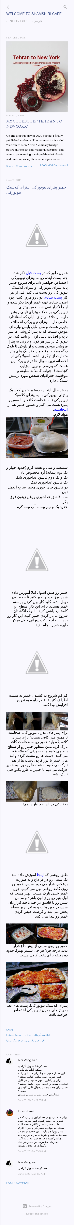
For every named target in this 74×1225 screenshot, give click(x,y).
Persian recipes (23, 1035)
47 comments (24, 165)
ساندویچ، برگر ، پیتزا (16, 1040)
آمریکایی (37, 1035)
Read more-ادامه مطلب (54, 165)
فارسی (36, 21)
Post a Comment (17, 1182)
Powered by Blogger (37, 1206)
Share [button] (9, 165)
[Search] (65, 6)
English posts (18, 21)
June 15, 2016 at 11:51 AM (31, 1173)
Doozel (23, 1111)
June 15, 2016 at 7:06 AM (32, 1151)
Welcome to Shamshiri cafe (34, 14)
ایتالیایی (46, 1035)
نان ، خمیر (40, 1040)
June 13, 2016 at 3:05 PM (32, 1100)
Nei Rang (24, 1060)
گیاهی (30, 1040)
